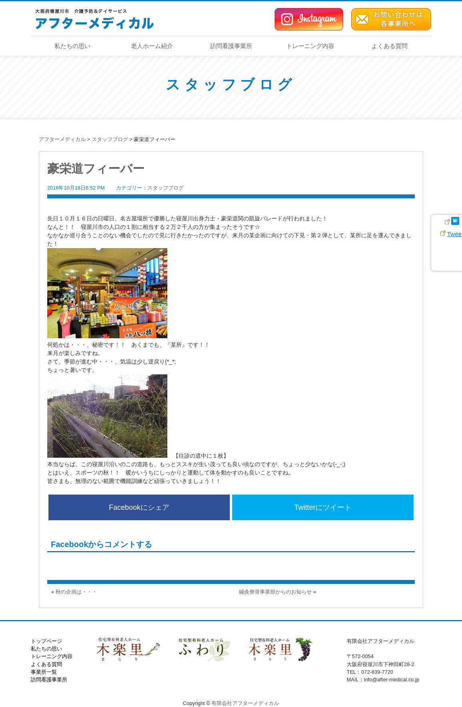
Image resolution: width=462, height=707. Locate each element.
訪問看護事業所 (231, 45)
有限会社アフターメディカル (245, 703)
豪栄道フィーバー (96, 168)
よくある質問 (390, 45)
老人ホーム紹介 (152, 45)
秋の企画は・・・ (76, 592)
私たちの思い (72, 45)
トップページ (46, 641)
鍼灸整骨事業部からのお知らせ (275, 592)
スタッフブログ (231, 84)
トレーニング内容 (310, 45)
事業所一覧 (44, 672)
